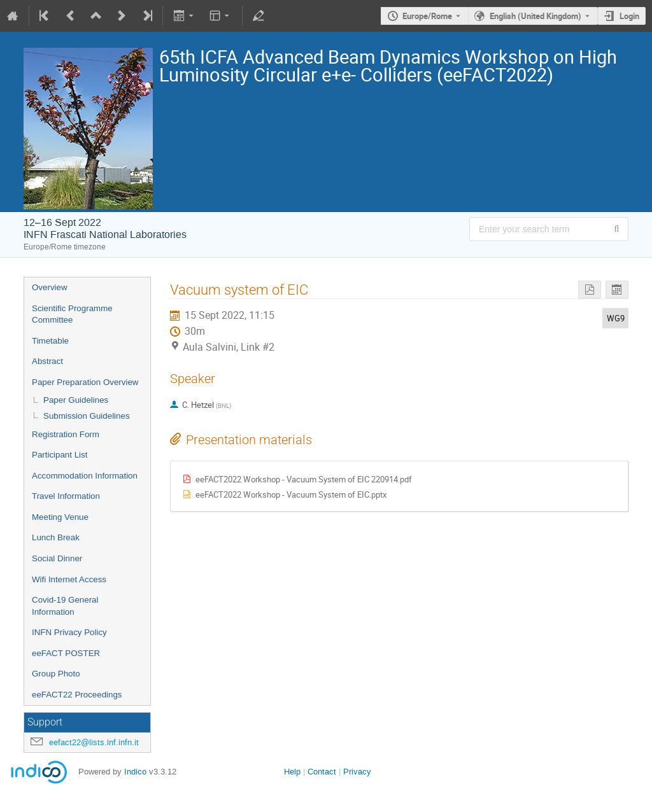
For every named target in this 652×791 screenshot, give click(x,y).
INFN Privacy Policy (69, 632)
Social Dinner (57, 558)
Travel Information (66, 496)
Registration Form (65, 434)
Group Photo (56, 673)
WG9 (616, 318)
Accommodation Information (85, 475)
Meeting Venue (60, 517)
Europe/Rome (427, 16)
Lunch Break (56, 537)
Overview (49, 287)
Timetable (50, 341)
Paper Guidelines (75, 400)
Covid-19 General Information (65, 606)
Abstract (47, 361)
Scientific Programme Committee (72, 314)
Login (629, 16)
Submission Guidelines (86, 416)
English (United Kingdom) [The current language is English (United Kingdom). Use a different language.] (535, 16)
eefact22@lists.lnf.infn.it (94, 742)
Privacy (357, 771)
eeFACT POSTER (66, 653)
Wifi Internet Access (69, 579)
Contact (322, 771)
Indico (135, 771)
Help (292, 771)
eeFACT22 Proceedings (77, 694)
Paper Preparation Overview (85, 382)
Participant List (59, 454)
